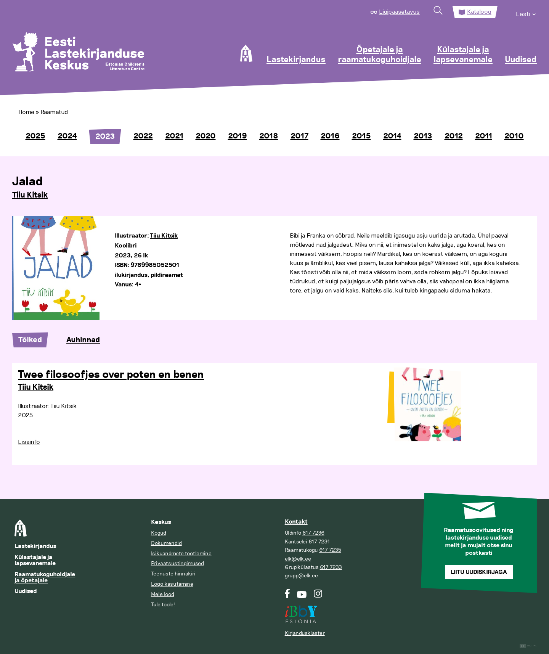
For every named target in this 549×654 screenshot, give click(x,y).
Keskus (161, 522)
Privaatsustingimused (177, 563)
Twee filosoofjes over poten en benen (111, 375)
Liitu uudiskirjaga (479, 572)
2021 (174, 136)
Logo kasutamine (172, 584)
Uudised (521, 60)
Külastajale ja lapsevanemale (463, 55)
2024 (67, 136)
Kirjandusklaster (305, 633)
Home (26, 112)
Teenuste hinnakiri (173, 573)
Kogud (158, 533)
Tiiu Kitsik (30, 195)
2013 (423, 136)
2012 (454, 136)
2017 (299, 136)
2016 (330, 136)
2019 (237, 136)
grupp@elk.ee (301, 575)
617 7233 (331, 567)
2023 (105, 136)
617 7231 (319, 541)
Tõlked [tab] (30, 340)
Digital (528, 646)
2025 (35, 136)
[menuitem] (526, 12)
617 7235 (330, 550)
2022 (143, 136)
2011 (483, 136)
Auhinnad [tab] (83, 340)
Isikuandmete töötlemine (181, 553)
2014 (392, 136)
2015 (361, 136)
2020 (206, 136)
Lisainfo (29, 442)
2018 (268, 136)
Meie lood (162, 594)
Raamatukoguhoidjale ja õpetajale (44, 577)
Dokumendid (166, 543)
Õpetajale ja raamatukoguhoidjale (379, 55)
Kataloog (479, 12)
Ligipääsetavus (399, 12)
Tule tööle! (163, 604)
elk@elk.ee (298, 559)
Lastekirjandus (296, 60)
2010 (514, 136)
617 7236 (313, 533)
